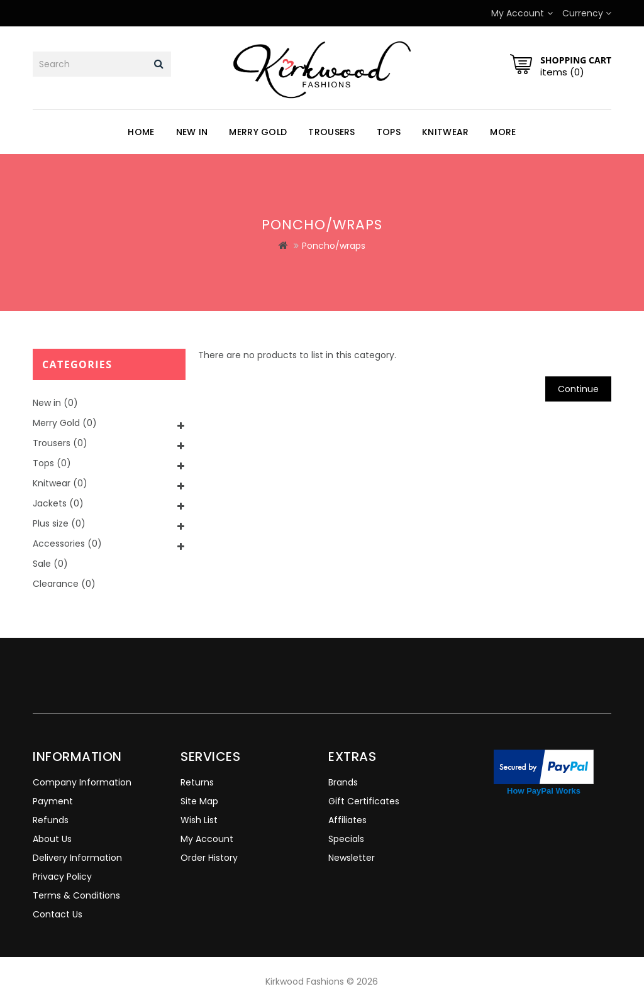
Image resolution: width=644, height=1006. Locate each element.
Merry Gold (258, 132)
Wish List (199, 820)
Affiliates (347, 820)
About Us (52, 839)
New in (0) (55, 402)
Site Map (199, 801)
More (503, 132)
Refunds (51, 820)
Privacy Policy (62, 876)
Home (141, 132)
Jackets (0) (58, 503)
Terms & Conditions (76, 895)
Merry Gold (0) (65, 423)
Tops (389, 132)
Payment (53, 801)
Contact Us (57, 914)
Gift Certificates (363, 801)
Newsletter (351, 857)
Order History (209, 857)
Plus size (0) (59, 523)
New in (192, 132)
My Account (206, 839)
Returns (197, 782)
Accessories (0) (67, 543)
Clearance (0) (64, 583)
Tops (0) (52, 463)
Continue (578, 389)
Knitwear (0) (60, 483)
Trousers (331, 132)
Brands (343, 782)
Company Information (82, 782)
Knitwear (445, 132)
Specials (346, 839)
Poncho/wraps (333, 245)
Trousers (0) (60, 443)
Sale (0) (50, 563)
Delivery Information (77, 857)
